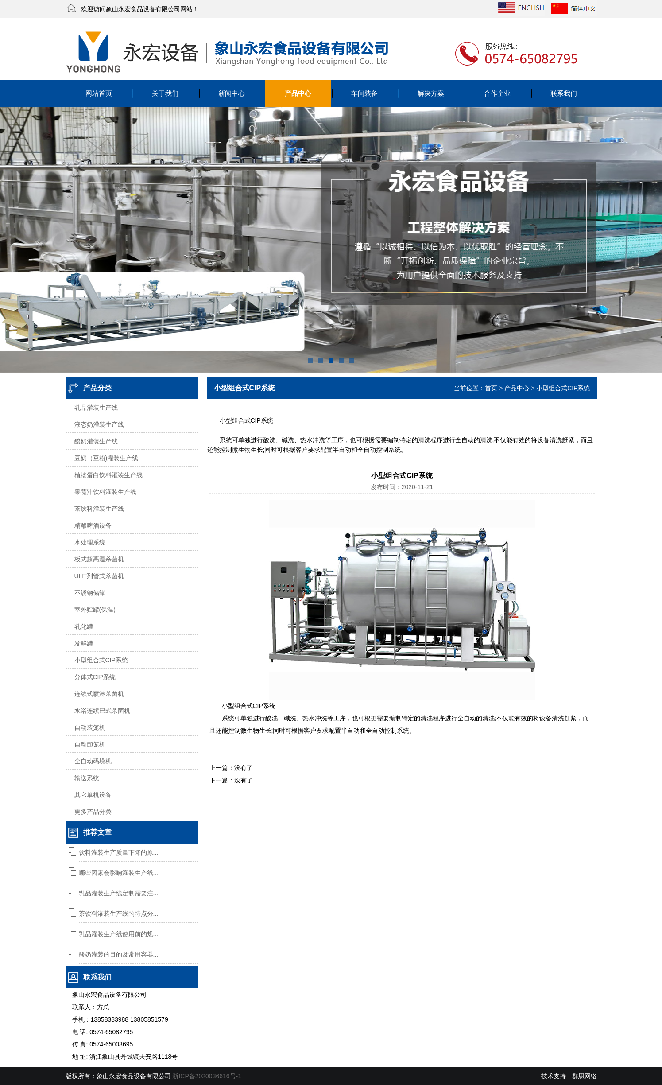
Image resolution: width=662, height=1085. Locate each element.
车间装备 (364, 93)
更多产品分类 (93, 811)
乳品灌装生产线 (96, 407)
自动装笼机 (89, 727)
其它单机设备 (93, 794)
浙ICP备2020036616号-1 (206, 1076)
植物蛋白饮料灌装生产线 (108, 474)
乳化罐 (83, 626)
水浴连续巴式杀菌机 (102, 710)
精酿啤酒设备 (93, 525)
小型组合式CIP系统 (101, 660)
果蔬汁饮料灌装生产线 (105, 491)
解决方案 (431, 93)
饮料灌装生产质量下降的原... (119, 852)
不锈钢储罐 (89, 592)
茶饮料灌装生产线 (99, 508)
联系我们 (563, 93)
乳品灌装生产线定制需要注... (119, 893)
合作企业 (497, 93)
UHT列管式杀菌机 (99, 575)
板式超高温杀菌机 (99, 559)
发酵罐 (83, 643)
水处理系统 (89, 542)
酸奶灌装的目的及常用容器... (119, 954)
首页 (491, 388)
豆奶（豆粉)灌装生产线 (106, 458)
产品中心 (298, 93)
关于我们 (165, 93)
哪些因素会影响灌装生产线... (119, 872)
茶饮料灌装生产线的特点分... (119, 913)
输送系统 (86, 778)
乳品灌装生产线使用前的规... (119, 933)
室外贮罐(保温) (95, 609)
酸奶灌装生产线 (96, 441)
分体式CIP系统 (95, 677)
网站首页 (98, 93)
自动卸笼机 (89, 744)
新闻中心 (231, 93)
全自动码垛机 (93, 761)
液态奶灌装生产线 (99, 424)
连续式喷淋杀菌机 (99, 693)
